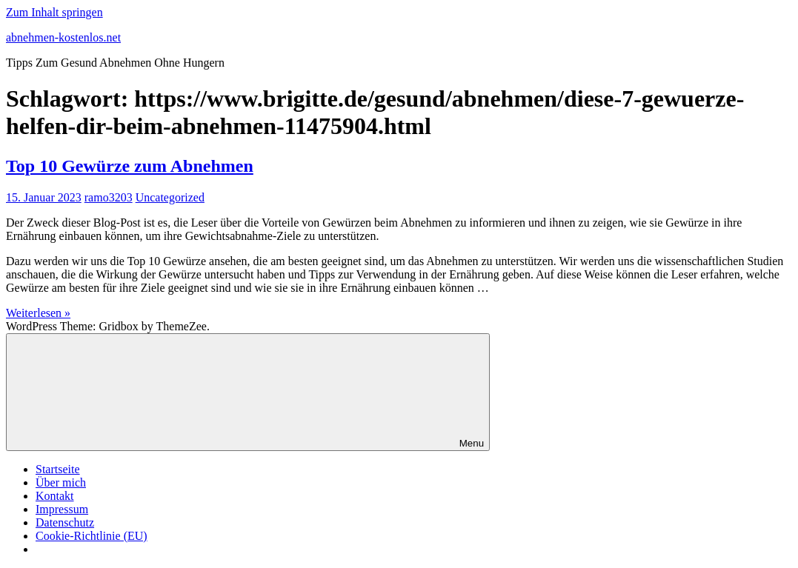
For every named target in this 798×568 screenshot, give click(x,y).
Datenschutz (65, 522)
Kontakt (55, 496)
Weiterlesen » (38, 313)
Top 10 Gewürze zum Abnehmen (129, 166)
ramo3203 (108, 197)
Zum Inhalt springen (54, 12)
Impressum (62, 509)
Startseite (58, 469)
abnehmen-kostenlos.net (63, 37)
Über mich (61, 482)
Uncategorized (170, 197)
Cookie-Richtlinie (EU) (91, 535)
